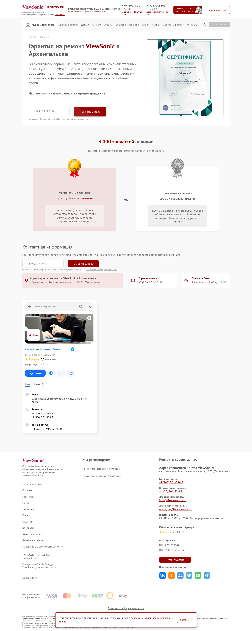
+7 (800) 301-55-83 (132, 7)
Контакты (192, 24)
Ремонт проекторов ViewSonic (101, 476)
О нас (96, 24)
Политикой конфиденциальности (72, 119)
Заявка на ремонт (173, 24)
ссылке (52, 567)
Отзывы (108, 24)
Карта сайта (29, 577)
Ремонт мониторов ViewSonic (101, 468)
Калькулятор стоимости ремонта (42, 546)
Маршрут (35, 373)
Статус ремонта (219, 24)
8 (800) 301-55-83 (170, 491)
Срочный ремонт (68, 24)
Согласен (185, 619)
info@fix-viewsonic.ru (172, 500)
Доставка (121, 24)
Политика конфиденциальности (126, 608)
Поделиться (162, 575)
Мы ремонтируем (40, 25)
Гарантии (134, 24)
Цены (85, 24)
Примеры (28, 496)
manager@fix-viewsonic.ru (175, 509)
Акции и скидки (151, 24)
